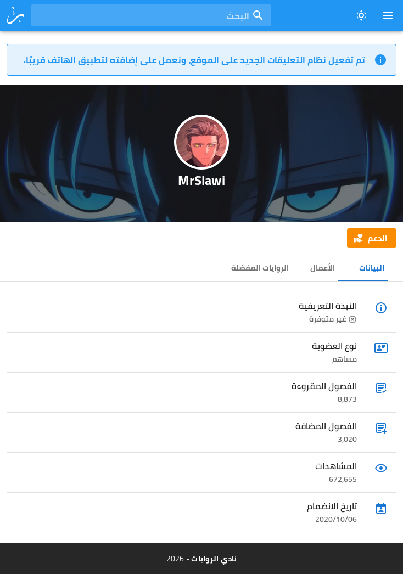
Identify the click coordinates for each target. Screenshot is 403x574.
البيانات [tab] (371, 268)
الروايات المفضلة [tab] (260, 268)
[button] (371, 238)
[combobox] (151, 15)
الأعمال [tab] (322, 268)
